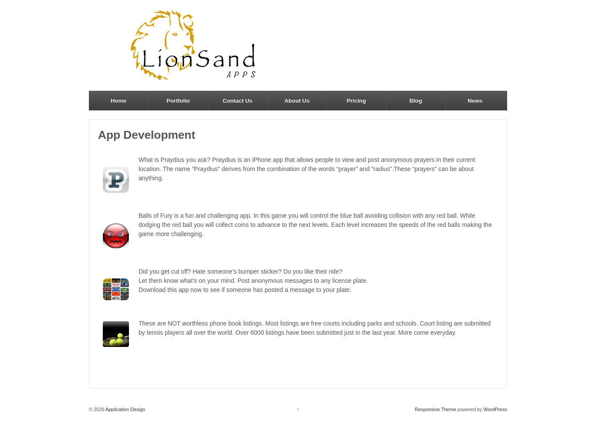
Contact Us (238, 100)
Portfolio (178, 100)
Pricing (356, 100)
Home (118, 100)
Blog (416, 100)
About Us (297, 100)
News (475, 100)
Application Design (125, 409)
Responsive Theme (435, 409)
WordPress (495, 409)
